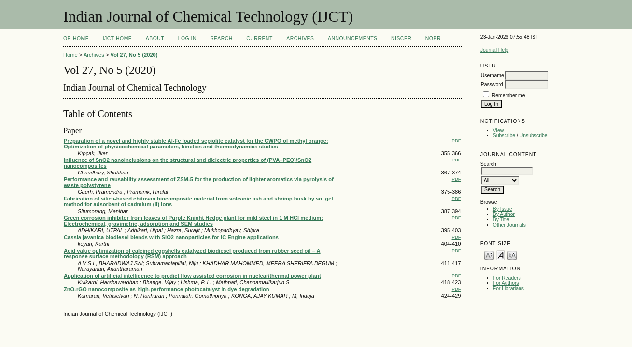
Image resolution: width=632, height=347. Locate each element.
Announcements (353, 38)
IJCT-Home (117, 38)
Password (492, 84)
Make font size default (501, 254)
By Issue (502, 209)
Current (259, 38)
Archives (300, 38)
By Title (501, 219)
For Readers (507, 277)
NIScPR (401, 38)
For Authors (506, 283)
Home (70, 55)
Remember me (508, 95)
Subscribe (504, 135)
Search (221, 38)
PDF (456, 140)
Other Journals (509, 224)
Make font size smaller (489, 254)
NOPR (433, 38)
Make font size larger (512, 254)
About (155, 38)
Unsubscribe (534, 135)
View (498, 130)
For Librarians (508, 288)
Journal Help (494, 50)
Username (492, 75)
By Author (504, 214)
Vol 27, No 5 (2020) (134, 55)
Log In (187, 38)
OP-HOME (76, 38)
